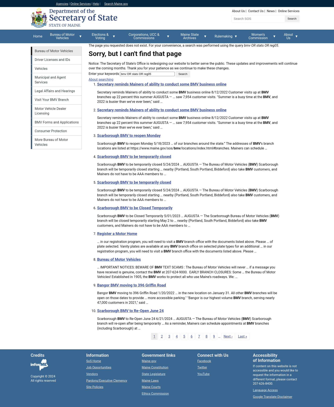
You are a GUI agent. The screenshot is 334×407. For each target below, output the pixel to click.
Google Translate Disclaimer (272, 397)
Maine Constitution (155, 367)
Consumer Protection (51, 131)
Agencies (62, 4)
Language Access (265, 390)
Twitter (202, 367)
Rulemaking (225, 38)
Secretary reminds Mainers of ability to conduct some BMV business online (161, 84)
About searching (101, 79)
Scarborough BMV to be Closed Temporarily (135, 208)
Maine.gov (149, 361)
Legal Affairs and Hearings (55, 91)
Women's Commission (259, 38)
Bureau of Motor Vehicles (63, 38)
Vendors (92, 374)
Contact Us (256, 11)
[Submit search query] (292, 19)
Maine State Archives (191, 38)
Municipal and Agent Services (50, 79)
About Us (238, 11)
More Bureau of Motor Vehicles (51, 142)
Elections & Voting (101, 38)
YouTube (203, 374)
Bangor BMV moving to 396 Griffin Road (131, 285)
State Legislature (154, 374)
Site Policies (94, 387)
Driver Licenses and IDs (52, 60)
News (271, 11)
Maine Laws (150, 381)
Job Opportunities (98, 367)
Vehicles (41, 69)
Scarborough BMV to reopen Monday (129, 135)
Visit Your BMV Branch (52, 100)
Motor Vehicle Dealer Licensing (50, 111)
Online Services (80, 4)
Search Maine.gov (116, 4)
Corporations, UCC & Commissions (145, 38)
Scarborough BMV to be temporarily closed (134, 156)
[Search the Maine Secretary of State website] (254, 19)
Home (37, 36)
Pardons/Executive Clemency (106, 381)
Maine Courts (151, 387)
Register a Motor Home (117, 233)
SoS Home (93, 361)
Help (96, 4)
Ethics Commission (155, 394)
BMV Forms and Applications (57, 122)
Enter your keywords (104, 74)
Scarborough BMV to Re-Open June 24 (130, 310)
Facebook (204, 361)
